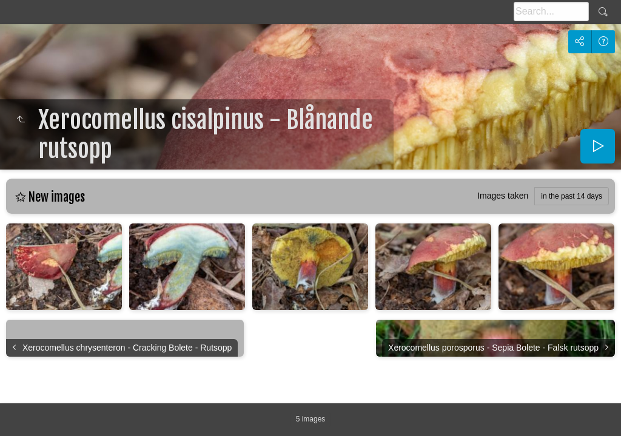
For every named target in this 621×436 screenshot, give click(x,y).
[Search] (551, 11)
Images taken (502, 195)
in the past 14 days (571, 196)
